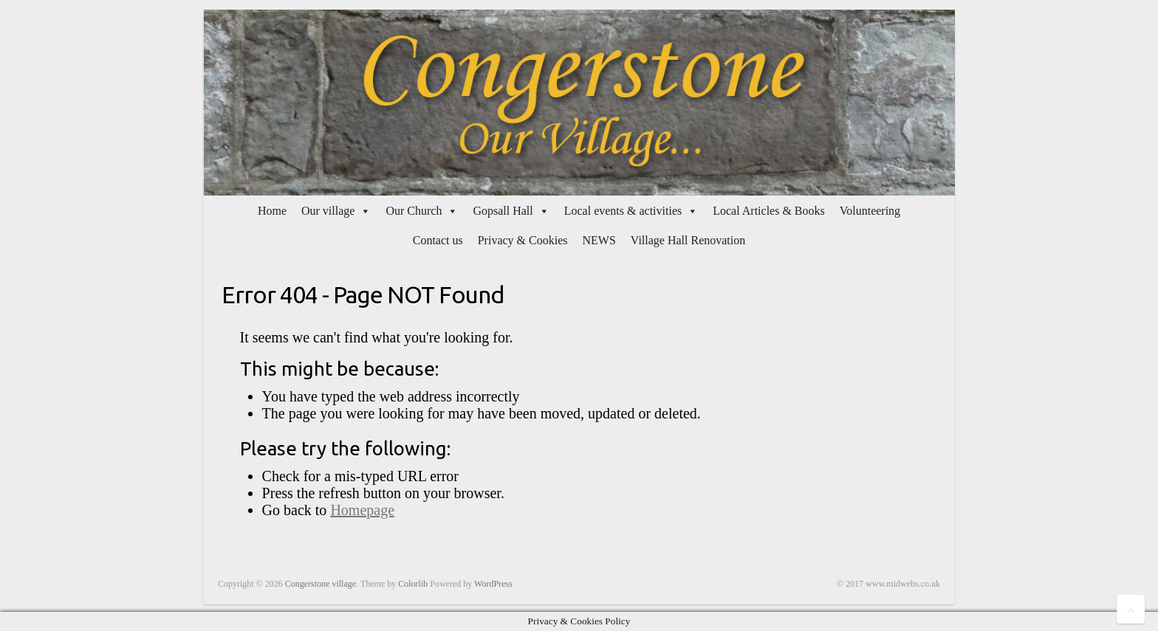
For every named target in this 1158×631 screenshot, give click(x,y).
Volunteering (870, 210)
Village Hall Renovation (688, 240)
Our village (327, 210)
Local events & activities (623, 210)
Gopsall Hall (502, 210)
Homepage (362, 510)
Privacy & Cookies (523, 240)
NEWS (598, 240)
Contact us (438, 240)
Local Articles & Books (769, 210)
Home (272, 210)
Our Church (414, 210)
